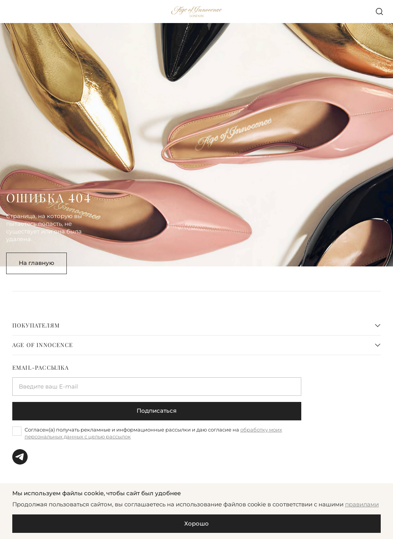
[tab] (196, 325)
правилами (362, 504)
